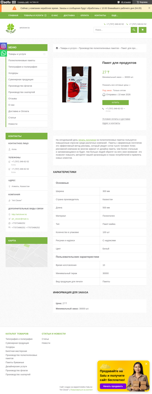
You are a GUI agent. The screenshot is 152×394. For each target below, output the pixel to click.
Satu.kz (89, 387)
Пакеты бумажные (15, 362)
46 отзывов (126, 2)
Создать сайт (23, 2)
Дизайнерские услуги (16, 366)
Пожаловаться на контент (81, 390)
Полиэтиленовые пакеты (21, 60)
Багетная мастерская (16, 351)
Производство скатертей (21, 92)
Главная (13, 15)
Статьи (12, 117)
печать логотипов (87, 140)
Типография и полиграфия (22, 66)
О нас (54, 15)
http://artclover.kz (19, 214)
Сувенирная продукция (20, 79)
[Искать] (134, 30)
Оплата (84, 15)
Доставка (69, 15)
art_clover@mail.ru (20, 219)
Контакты (100, 15)
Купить (115, 102)
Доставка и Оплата (18, 111)
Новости (12, 124)
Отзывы (12, 98)
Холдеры (13, 73)
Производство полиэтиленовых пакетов (99, 48)
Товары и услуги (33, 15)
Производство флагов (20, 85)
